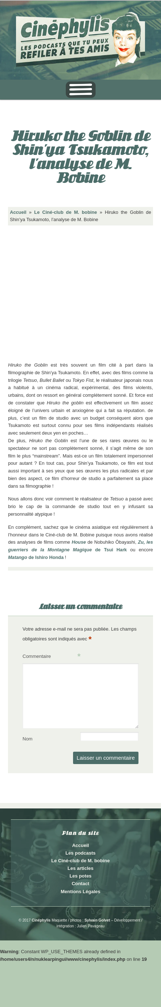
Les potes (80, 876)
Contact (80, 883)
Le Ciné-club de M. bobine (65, 212)
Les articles (81, 868)
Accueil (18, 212)
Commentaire (51, 656)
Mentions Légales (80, 891)
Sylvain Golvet (97, 920)
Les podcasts (80, 853)
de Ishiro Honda (36, 557)
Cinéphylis (41, 920)
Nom (27, 739)
